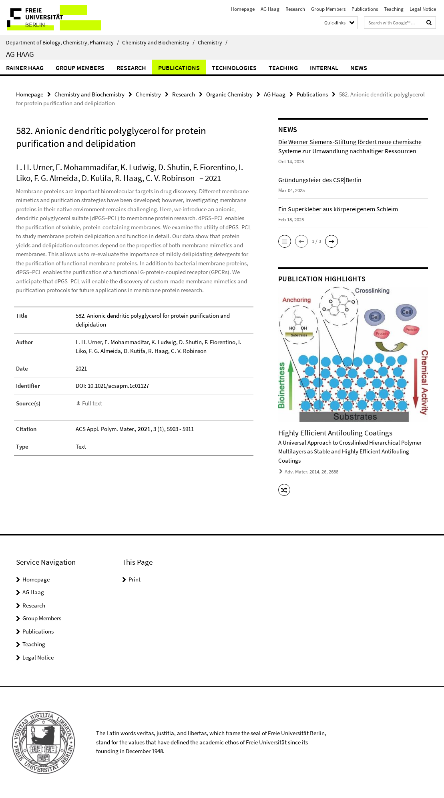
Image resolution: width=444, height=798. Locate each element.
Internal (324, 68)
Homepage (243, 9)
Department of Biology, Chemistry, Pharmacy (62, 42)
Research (295, 9)
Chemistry (212, 42)
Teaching (394, 9)
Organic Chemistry (229, 94)
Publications (365, 9)
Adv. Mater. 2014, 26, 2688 (311, 471)
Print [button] (135, 579)
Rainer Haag (25, 68)
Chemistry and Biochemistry (158, 42)
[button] (284, 241)
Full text (92, 403)
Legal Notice (423, 9)
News (358, 68)
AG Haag (270, 9)
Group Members (328, 9)
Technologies (234, 68)
